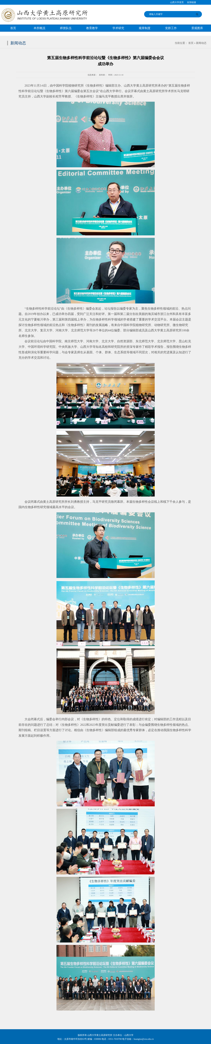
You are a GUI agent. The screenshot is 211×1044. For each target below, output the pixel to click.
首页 (13, 28)
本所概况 (39, 28)
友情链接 (191, 2)
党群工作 (171, 28)
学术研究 (118, 28)
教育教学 (92, 28)
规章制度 (144, 28)
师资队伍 (66, 28)
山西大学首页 (177, 2)
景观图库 (197, 28)
